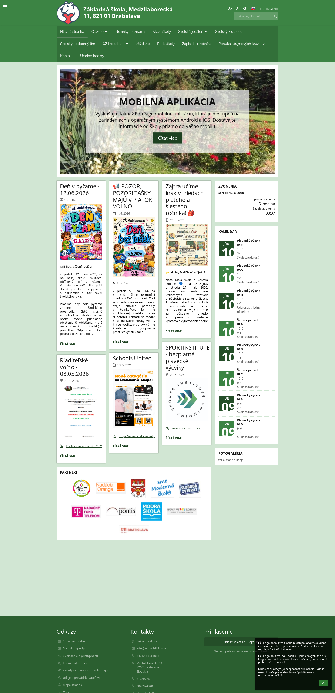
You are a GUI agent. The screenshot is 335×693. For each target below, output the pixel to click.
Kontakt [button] (66, 56)
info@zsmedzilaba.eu (151, 648)
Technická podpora (76, 648)
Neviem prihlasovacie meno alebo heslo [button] (241, 651)
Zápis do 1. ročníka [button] (196, 44)
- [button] (238, 8)
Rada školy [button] (166, 44)
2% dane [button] (143, 44)
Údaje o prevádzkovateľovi (81, 678)
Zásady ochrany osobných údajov (86, 670)
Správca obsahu (74, 641)
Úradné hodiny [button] (92, 56)
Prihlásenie (269, 9)
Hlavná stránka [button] (72, 32)
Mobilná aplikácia (167, 101)
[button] (253, 8)
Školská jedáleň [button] (193, 32)
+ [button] (230, 8)
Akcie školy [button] (162, 32)
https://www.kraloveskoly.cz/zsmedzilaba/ (134, 436)
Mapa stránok (72, 685)
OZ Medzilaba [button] (116, 44)
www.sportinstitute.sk (184, 428)
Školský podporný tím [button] (77, 44)
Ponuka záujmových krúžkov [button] (242, 44)
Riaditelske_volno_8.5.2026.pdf (81, 446)
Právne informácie (75, 663)
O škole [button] (99, 32)
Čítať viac (167, 138)
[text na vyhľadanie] (256, 16)
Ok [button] (323, 682)
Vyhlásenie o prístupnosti (80, 656)
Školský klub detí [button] (228, 32)
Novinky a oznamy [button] (130, 32)
